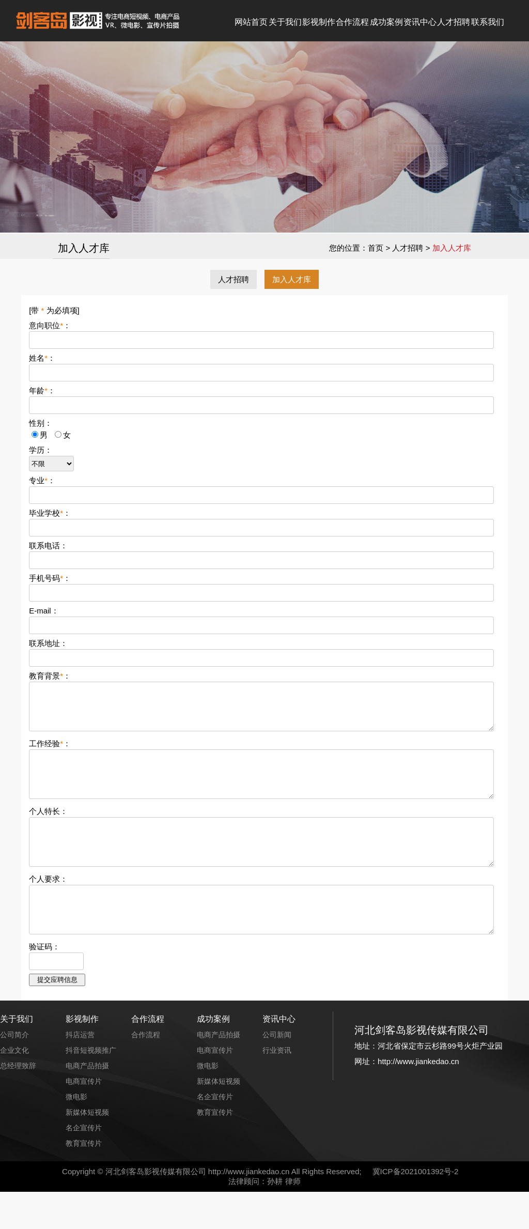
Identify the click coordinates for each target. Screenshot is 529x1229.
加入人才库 (291, 279)
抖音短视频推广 (91, 1087)
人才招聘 (453, 22)
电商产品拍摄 (87, 1103)
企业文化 (14, 1087)
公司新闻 (276, 1072)
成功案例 (386, 22)
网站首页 (251, 22)
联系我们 (487, 22)
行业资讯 (276, 1087)
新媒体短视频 (87, 1149)
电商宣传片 (84, 1118)
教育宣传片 (84, 1180)
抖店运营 (80, 1072)
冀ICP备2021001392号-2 (415, 1208)
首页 (375, 247)
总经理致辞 (18, 1103)
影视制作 (318, 22)
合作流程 (352, 22)
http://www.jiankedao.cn (249, 1208)
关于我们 (285, 22)
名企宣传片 (84, 1165)
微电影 (76, 1134)
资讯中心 (420, 22)
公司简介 (14, 1072)
